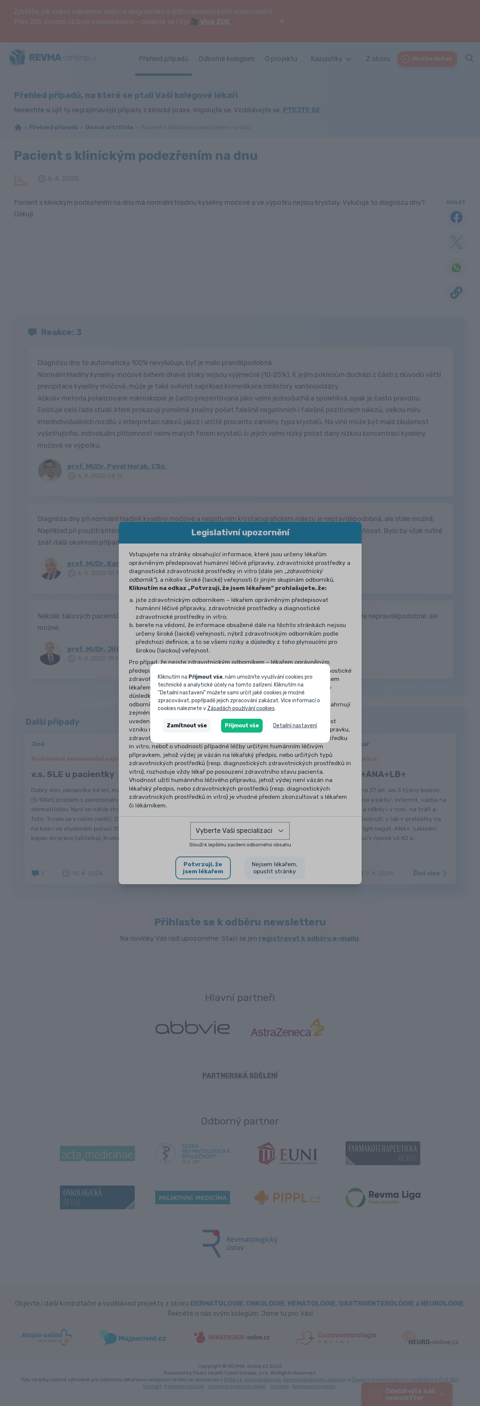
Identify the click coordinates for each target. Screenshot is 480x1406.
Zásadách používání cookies (241, 708)
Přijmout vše (242, 725)
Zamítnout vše (187, 725)
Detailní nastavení (295, 725)
